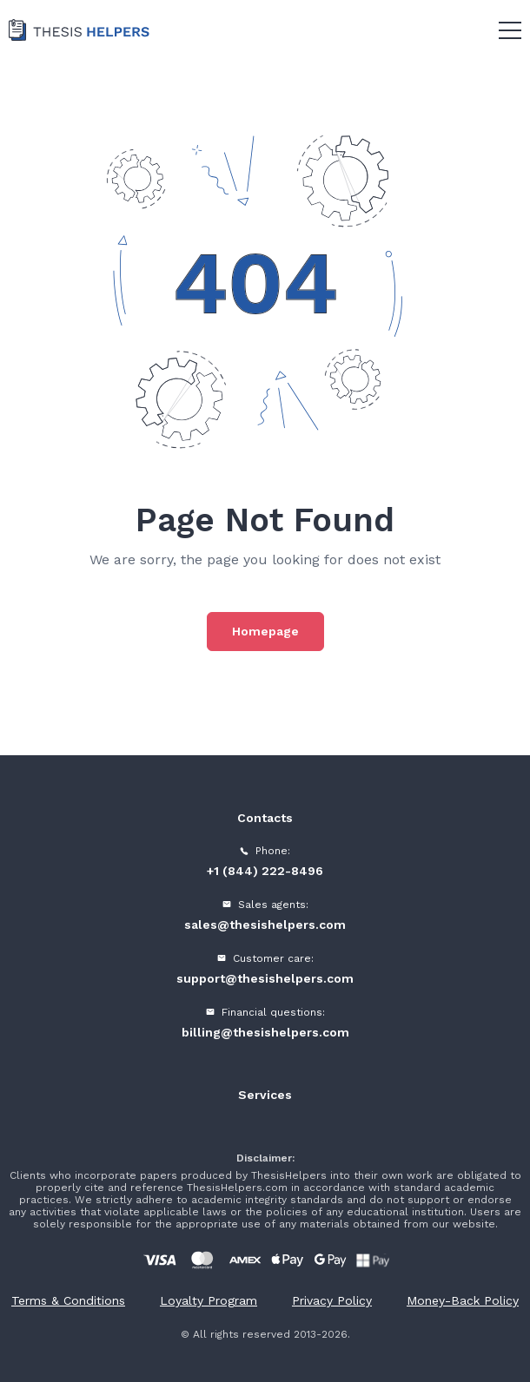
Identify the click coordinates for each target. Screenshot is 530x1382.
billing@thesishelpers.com (265, 1032)
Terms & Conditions (68, 1300)
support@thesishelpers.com (265, 978)
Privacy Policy (332, 1300)
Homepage (265, 631)
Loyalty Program (208, 1300)
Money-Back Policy (463, 1300)
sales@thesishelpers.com (265, 924)
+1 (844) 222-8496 (265, 871)
